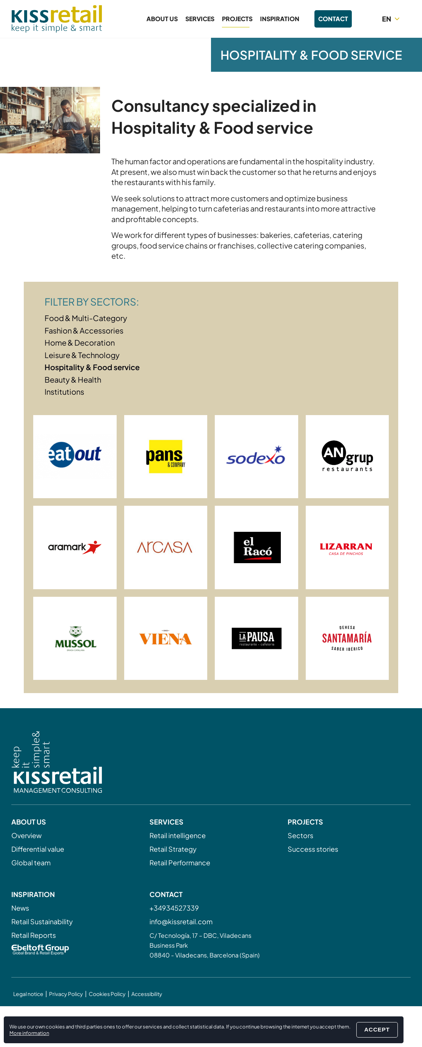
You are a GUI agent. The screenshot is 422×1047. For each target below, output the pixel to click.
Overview (26, 835)
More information (29, 1033)
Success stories (313, 849)
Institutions (64, 391)
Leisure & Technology (82, 355)
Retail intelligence (177, 835)
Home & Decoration (80, 342)
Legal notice (28, 993)
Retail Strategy (173, 849)
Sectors (300, 835)
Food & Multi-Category (86, 318)
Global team (31, 862)
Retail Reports (33, 935)
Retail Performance (179, 862)
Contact (333, 19)
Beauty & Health (73, 379)
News (20, 907)
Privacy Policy (66, 993)
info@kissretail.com (181, 921)
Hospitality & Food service (92, 367)
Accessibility (146, 993)
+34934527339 (174, 907)
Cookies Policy (107, 993)
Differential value (37, 849)
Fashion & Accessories (84, 330)
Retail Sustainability (42, 921)
